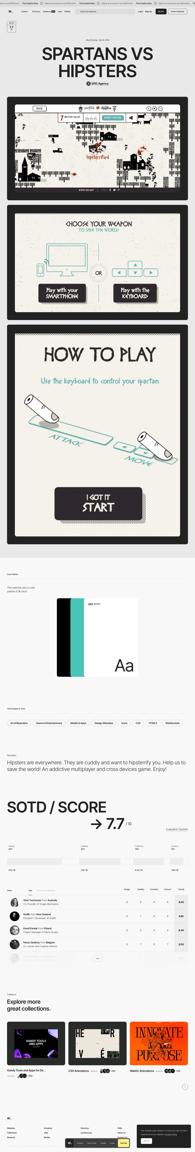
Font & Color (91, 1143)
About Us (122, 1133)
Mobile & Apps (78, 723)
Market (68, 11)
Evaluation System (177, 829)
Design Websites (104, 723)
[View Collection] (36, 1043)
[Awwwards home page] (70, 1143)
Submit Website (177, 11)
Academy (49, 11)
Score (112, 1143)
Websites (11, 1128)
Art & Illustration (19, 723)
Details (103, 1143)
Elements (11, 1137)
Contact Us (122, 1137)
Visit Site (123, 1143)
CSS (138, 723)
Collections (12, 1133)
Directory (36, 11)
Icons (124, 723)
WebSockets (172, 723)
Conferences (86, 1133)
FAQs (120, 1128)
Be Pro (161, 11)
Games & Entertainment (49, 723)
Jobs (60, 11)
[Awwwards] (10, 11)
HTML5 (153, 723)
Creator (80, 1143)
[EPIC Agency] (97, 83)
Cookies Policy (171, 1134)
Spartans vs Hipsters (97, 62)
